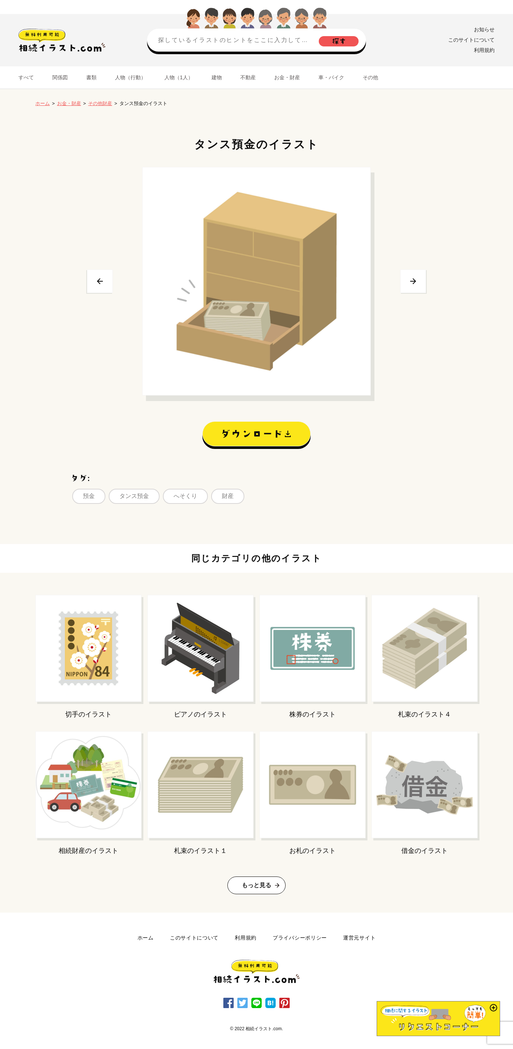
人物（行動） (130, 77)
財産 (228, 496)
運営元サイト (359, 938)
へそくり (185, 496)
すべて (26, 77)
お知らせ (484, 29)
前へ (100, 281)
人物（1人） (178, 77)
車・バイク (331, 77)
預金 (89, 496)
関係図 (60, 77)
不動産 (248, 77)
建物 (217, 77)
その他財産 (100, 103)
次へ (413, 281)
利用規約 (484, 50)
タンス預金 (134, 496)
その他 (370, 77)
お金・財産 (287, 77)
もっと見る (256, 885)
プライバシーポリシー (300, 938)
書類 (91, 77)
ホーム (42, 103)
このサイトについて (471, 40)
